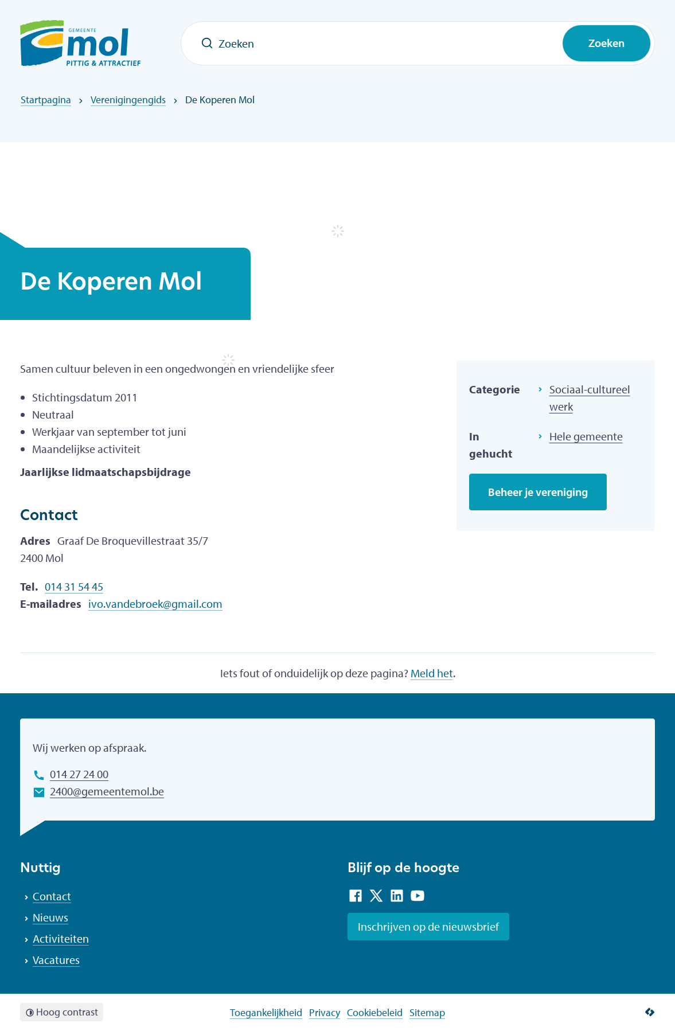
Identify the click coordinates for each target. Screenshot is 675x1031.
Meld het (432, 673)
